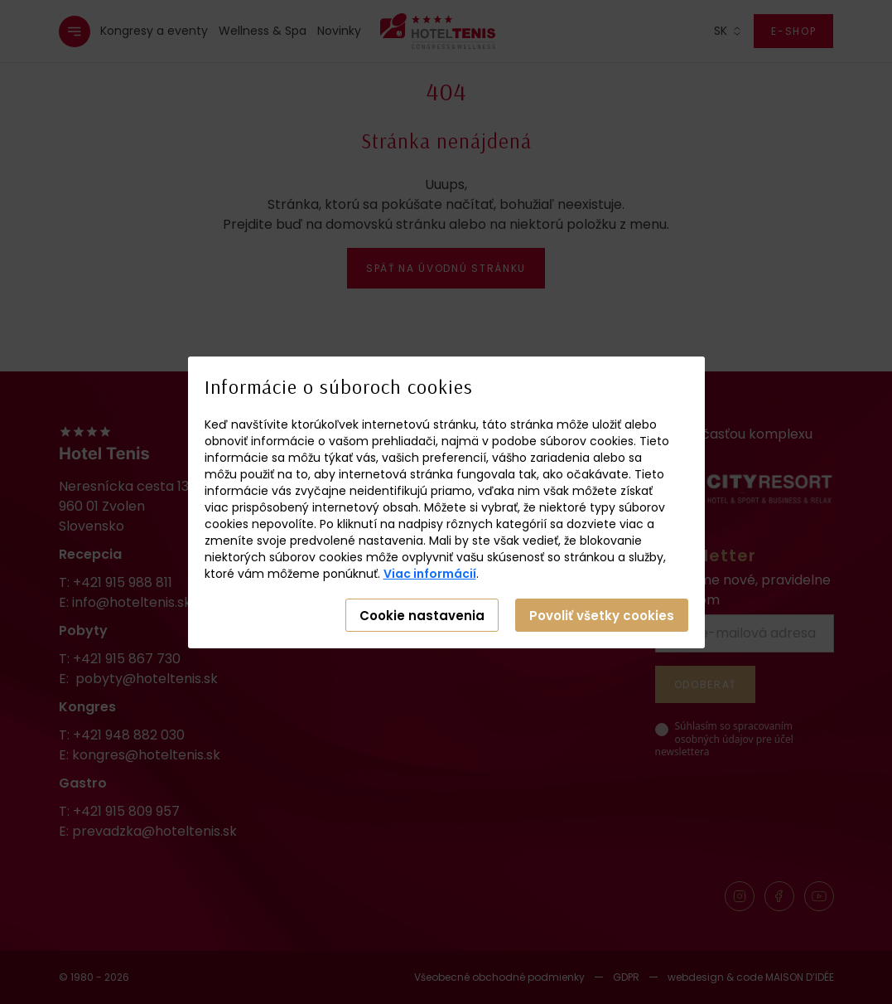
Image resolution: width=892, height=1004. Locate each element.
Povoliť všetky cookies (601, 615)
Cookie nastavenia (422, 615)
